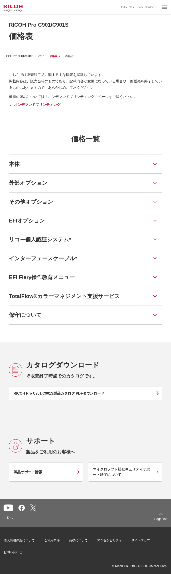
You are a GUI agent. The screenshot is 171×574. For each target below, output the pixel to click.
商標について (78, 540)
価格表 (53, 56)
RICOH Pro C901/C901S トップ (23, 56)
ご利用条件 (52, 540)
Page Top (160, 519)
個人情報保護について (19, 540)
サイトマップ (140, 540)
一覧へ (8, 518)
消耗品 (69, 56)
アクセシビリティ (109, 540)
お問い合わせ (13, 552)
